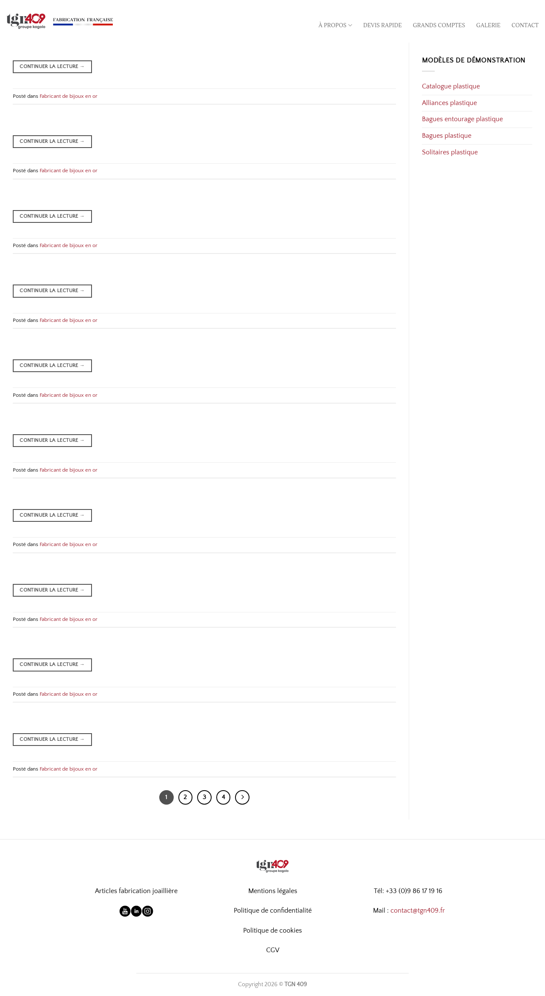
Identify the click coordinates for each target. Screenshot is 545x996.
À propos (335, 25)
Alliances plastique (449, 103)
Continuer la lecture (52, 67)
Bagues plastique (446, 135)
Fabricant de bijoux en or (69, 96)
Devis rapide (382, 25)
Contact (525, 25)
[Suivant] (242, 797)
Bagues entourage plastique (462, 119)
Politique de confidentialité (273, 910)
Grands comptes (439, 25)
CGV (272, 950)
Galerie (488, 25)
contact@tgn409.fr (417, 910)
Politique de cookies (272, 930)
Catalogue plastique (451, 86)
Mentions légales (272, 891)
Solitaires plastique (450, 152)
